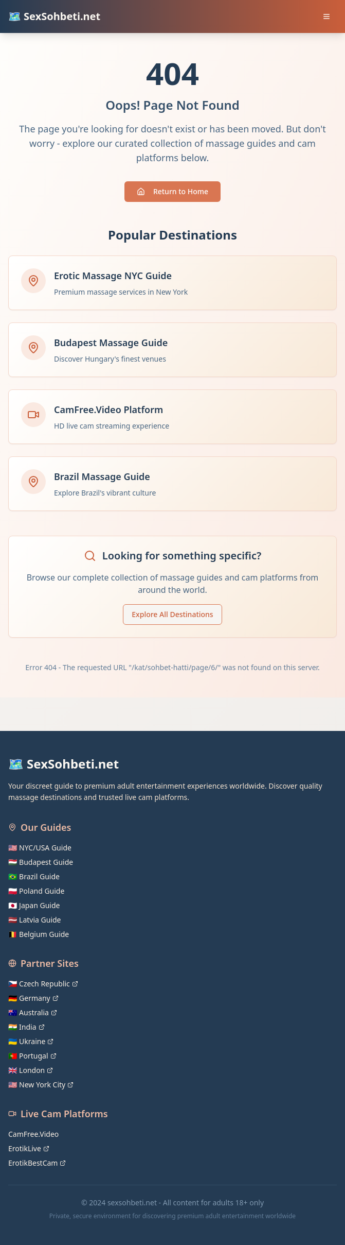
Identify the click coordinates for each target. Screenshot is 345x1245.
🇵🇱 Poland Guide (36, 891)
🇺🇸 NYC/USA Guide (39, 847)
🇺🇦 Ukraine (30, 1041)
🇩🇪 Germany (33, 998)
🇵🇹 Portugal (32, 1056)
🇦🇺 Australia (32, 1012)
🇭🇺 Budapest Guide (40, 862)
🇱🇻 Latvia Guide (34, 920)
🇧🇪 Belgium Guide (38, 934)
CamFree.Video (33, 1134)
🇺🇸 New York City (41, 1084)
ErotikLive (28, 1148)
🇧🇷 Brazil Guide (34, 876)
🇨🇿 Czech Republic (43, 983)
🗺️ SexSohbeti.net (54, 16)
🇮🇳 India (26, 1027)
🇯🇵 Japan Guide (34, 905)
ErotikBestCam (37, 1163)
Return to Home (172, 191)
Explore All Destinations (172, 614)
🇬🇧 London (30, 1070)
